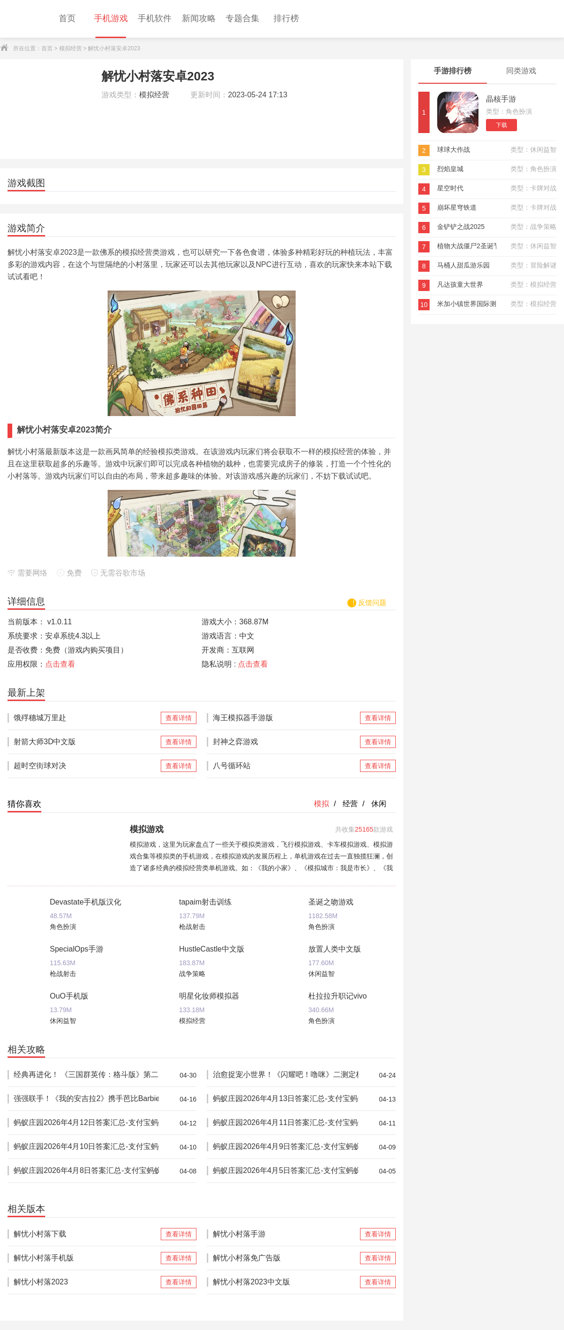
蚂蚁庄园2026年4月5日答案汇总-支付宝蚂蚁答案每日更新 (285, 1170)
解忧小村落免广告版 (285, 1258)
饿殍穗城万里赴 (86, 718)
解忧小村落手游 (285, 1234)
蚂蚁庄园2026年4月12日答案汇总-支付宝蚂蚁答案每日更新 (86, 1122)
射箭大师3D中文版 (86, 742)
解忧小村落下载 (86, 1234)
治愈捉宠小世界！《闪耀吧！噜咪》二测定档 (285, 1074)
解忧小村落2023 (86, 1282)
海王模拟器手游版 (285, 718)
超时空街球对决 (86, 766)
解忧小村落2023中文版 (285, 1282)
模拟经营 (70, 48)
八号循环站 (285, 766)
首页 (47, 48)
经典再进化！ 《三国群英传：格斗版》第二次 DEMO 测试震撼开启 (86, 1074)
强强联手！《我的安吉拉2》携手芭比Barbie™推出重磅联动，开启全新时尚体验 (86, 1098)
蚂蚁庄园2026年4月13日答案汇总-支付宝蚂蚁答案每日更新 (285, 1098)
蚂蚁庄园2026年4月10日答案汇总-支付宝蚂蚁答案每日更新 (86, 1146)
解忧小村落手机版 (86, 1258)
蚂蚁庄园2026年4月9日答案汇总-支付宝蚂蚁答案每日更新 (285, 1146)
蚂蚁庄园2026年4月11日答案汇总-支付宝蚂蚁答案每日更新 (285, 1122)
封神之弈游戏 (285, 742)
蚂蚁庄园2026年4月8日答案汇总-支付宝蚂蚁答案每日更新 (86, 1170)
